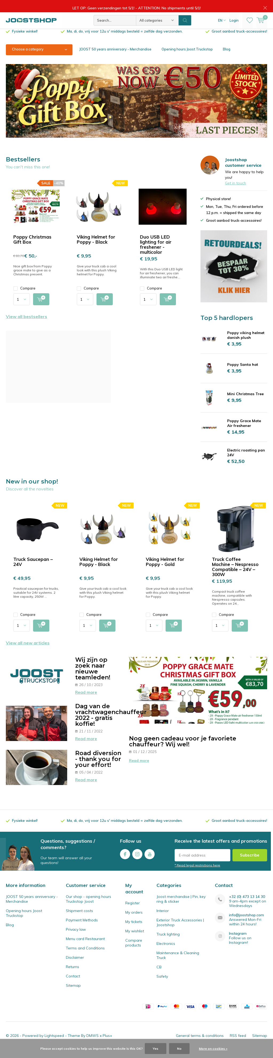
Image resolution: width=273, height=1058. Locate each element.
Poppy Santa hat (242, 372)
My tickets (133, 929)
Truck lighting (168, 942)
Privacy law (76, 937)
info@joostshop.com (246, 923)
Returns (72, 974)
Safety (162, 984)
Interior (162, 918)
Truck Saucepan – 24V (33, 569)
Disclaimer (75, 965)
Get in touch (235, 191)
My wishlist (134, 939)
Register (132, 911)
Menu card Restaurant (85, 946)
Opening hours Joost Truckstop (187, 57)
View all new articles (28, 650)
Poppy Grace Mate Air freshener (244, 431)
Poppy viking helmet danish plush (245, 343)
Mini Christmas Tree (245, 401)
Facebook (125, 861)
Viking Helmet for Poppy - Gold (165, 569)
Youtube (149, 861)
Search (185, 24)
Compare (24, 296)
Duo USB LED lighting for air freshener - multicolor (155, 252)
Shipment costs (79, 918)
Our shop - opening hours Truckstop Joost (88, 907)
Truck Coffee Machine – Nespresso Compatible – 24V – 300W (235, 574)
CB (159, 975)
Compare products (133, 951)
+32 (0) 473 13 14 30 (247, 904)
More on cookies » (213, 1049)
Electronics (165, 951)
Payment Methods (82, 928)
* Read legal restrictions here (197, 873)
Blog (226, 57)
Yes (155, 1049)
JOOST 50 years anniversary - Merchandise (115, 57)
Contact (73, 984)
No (179, 1049)
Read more (86, 700)
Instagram (137, 861)
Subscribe (249, 863)
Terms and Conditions (85, 956)
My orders (134, 920)
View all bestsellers (26, 324)
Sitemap (73, 993)
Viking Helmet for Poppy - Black (96, 247)
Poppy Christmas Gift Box (32, 247)
